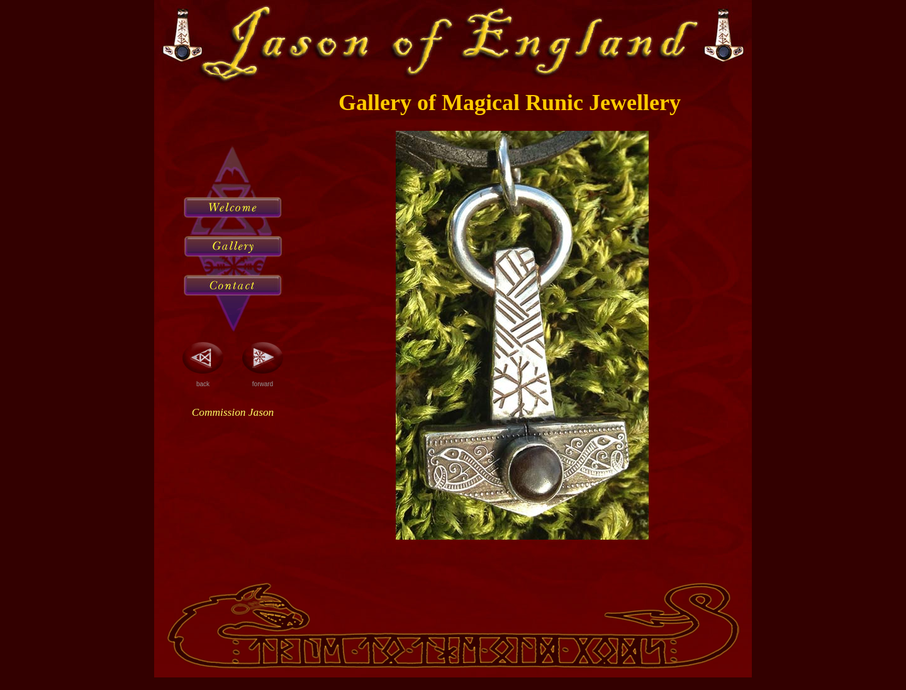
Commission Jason (233, 412)
